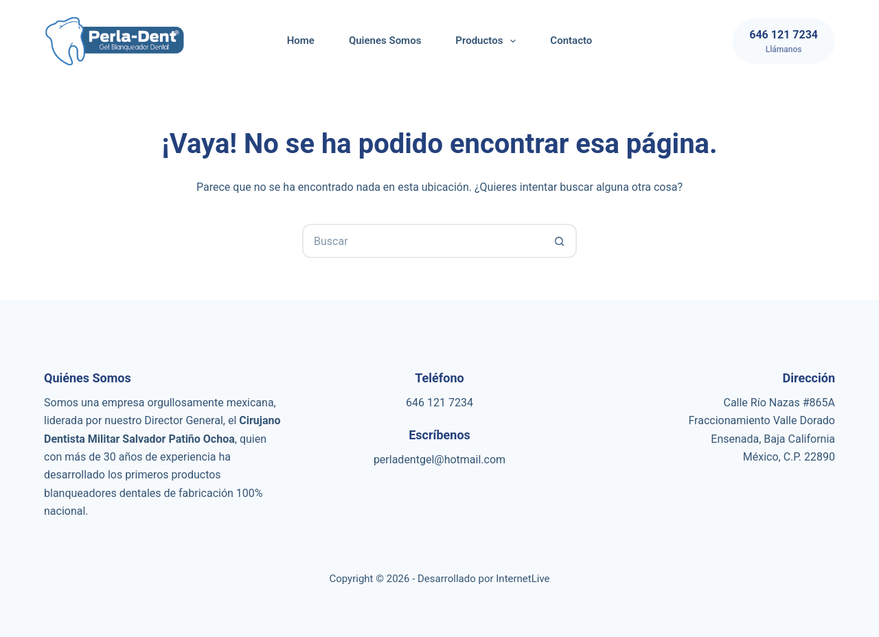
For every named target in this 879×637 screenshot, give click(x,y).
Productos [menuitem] (488, 41)
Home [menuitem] (301, 40)
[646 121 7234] (783, 41)
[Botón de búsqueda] (560, 241)
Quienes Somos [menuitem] (385, 40)
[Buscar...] (422, 241)
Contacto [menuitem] (571, 40)
